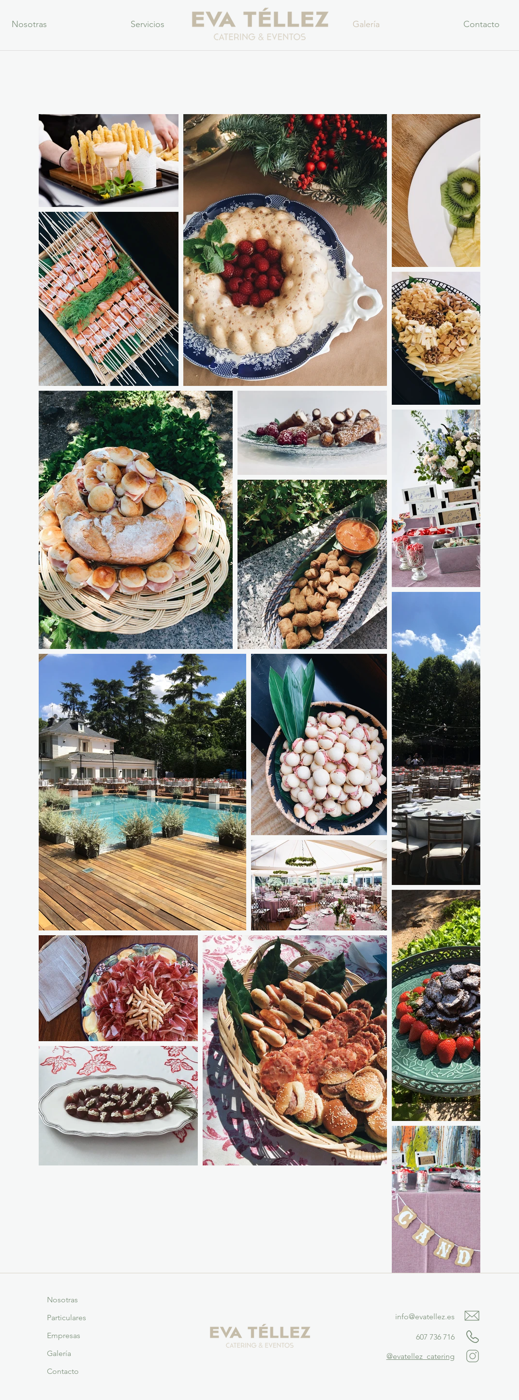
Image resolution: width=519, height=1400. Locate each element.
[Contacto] (63, 1371)
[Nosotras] (62, 1300)
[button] (148, 24)
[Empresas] (63, 1335)
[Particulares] (67, 1318)
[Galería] (59, 1353)
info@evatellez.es (425, 1316)
